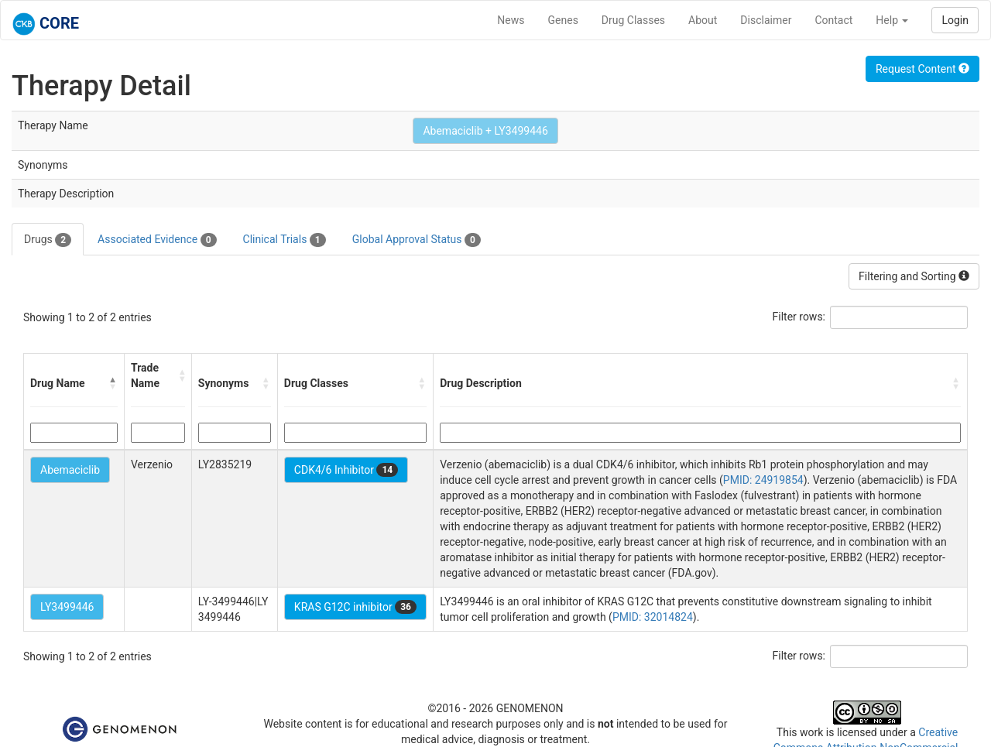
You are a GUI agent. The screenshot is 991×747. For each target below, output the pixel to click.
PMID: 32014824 (652, 617)
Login (955, 20)
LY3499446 (67, 607)
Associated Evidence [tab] (157, 240)
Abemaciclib (70, 470)
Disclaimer (765, 20)
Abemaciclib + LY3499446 (485, 131)
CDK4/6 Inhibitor (346, 470)
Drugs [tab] (47, 240)
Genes (563, 20)
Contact (833, 20)
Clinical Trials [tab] (284, 240)
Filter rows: (799, 316)
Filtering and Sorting (914, 276)
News (510, 20)
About (702, 20)
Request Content (922, 69)
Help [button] (892, 20)
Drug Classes (633, 20)
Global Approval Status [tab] (416, 240)
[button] (113, 383)
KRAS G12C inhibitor (355, 607)
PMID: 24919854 (763, 480)
